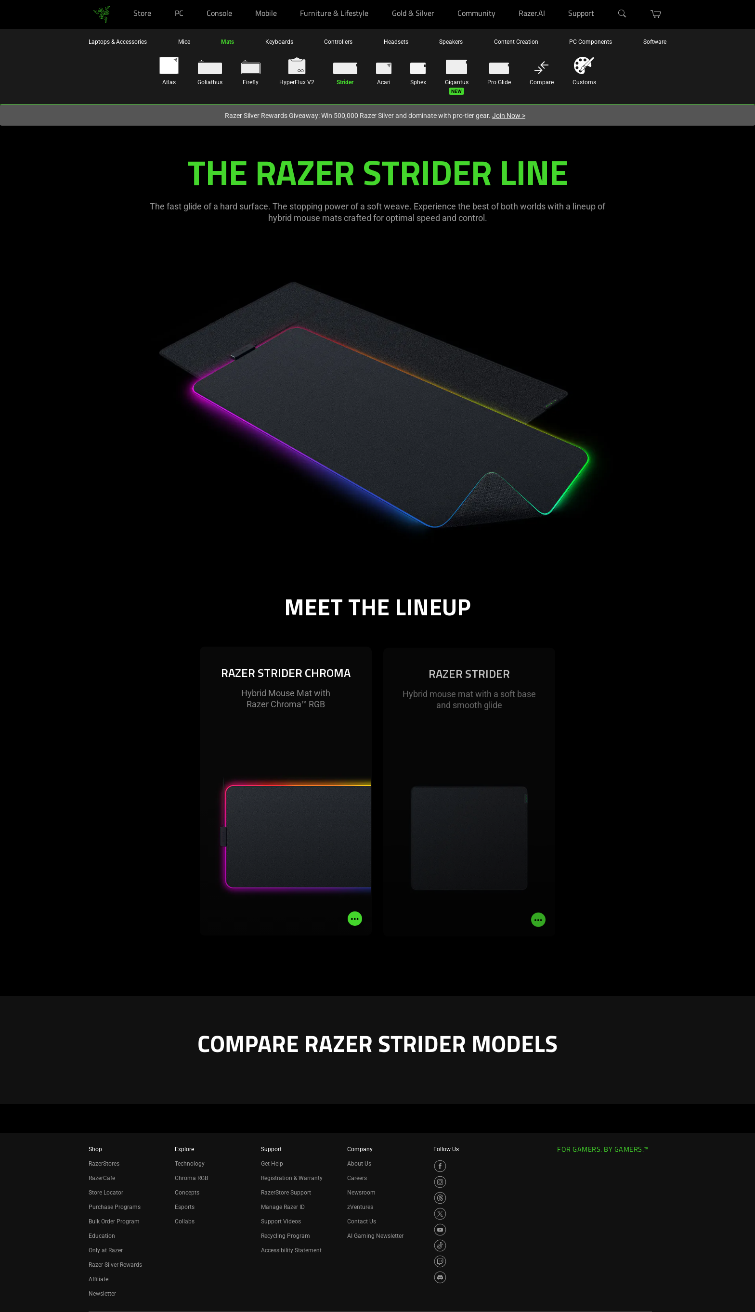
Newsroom (361, 1192)
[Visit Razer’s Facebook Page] (440, 1166)
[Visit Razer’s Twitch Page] (440, 1261)
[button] (656, 14)
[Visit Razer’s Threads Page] (440, 1198)
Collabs (185, 1221)
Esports (185, 1207)
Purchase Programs (115, 1207)
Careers (357, 1178)
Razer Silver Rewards (115, 1264)
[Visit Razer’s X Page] (440, 1214)
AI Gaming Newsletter (375, 1236)
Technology (190, 1163)
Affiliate (98, 1279)
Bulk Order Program (114, 1221)
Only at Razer (106, 1250)
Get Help (272, 1163)
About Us (359, 1163)
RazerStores (104, 1163)
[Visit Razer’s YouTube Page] (440, 1229)
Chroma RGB (191, 1178)
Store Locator (106, 1192)
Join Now (508, 115)
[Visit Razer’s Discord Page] (440, 1277)
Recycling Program (285, 1236)
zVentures (360, 1207)
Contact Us (361, 1221)
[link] (101, 13)
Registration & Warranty (292, 1178)
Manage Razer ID (283, 1207)
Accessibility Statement (291, 1250)
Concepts (187, 1192)
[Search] (622, 14)
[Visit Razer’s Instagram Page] (440, 1182)
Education (102, 1236)
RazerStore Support (286, 1192)
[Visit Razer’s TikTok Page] (440, 1245)
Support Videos (281, 1221)
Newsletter (102, 1293)
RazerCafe (102, 1178)
